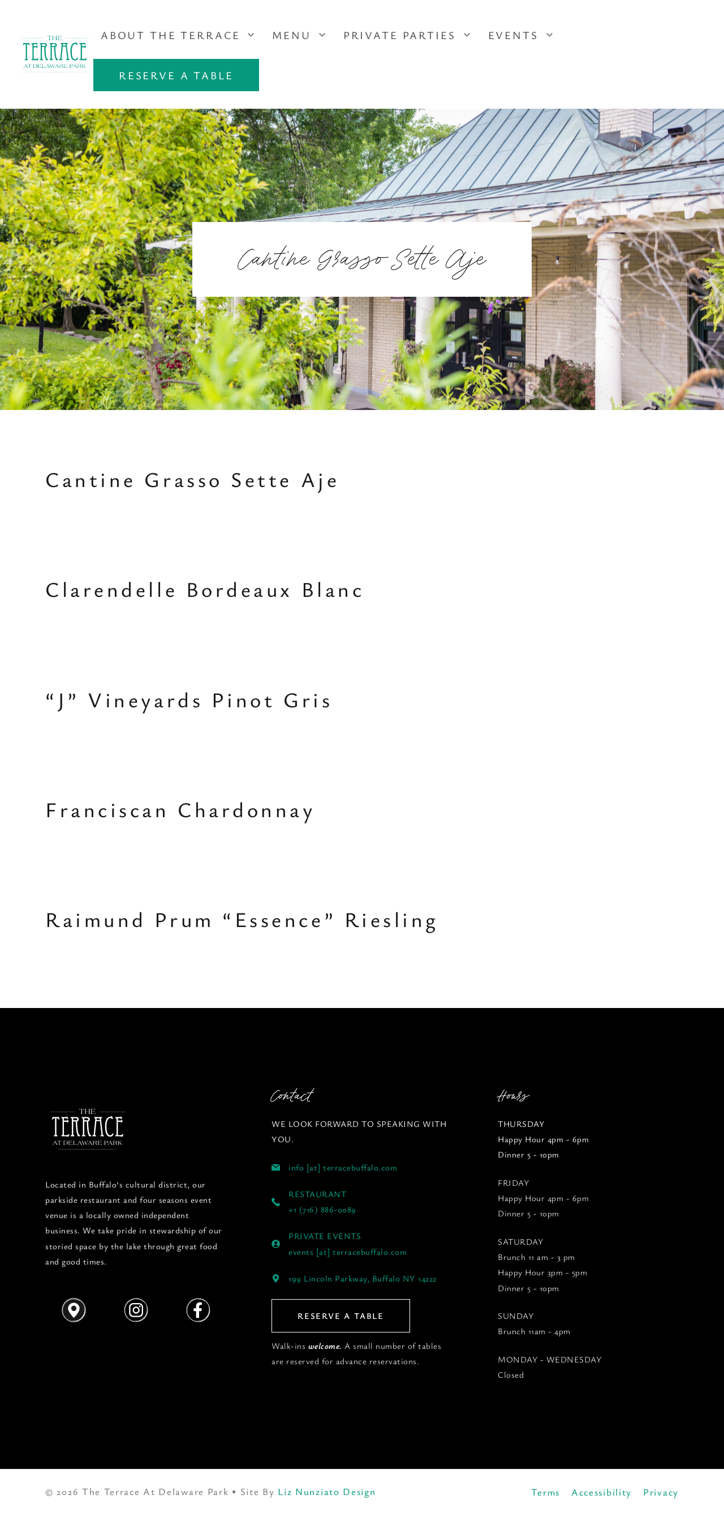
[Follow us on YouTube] (87, 1129)
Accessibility (601, 1491)
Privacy (661, 1491)
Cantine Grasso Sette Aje (192, 479)
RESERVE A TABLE (176, 75)
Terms (545, 1491)
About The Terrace (182, 34)
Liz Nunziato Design (327, 1491)
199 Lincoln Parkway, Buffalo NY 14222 (362, 1278)
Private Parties (411, 34)
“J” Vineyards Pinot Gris (193, 699)
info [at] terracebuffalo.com (342, 1167)
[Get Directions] (73, 1310)
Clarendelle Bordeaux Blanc (204, 589)
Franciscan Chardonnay (184, 809)
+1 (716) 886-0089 (322, 1209)
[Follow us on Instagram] (135, 1310)
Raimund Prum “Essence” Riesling (246, 919)
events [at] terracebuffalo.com (347, 1251)
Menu (303, 34)
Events (525, 34)
